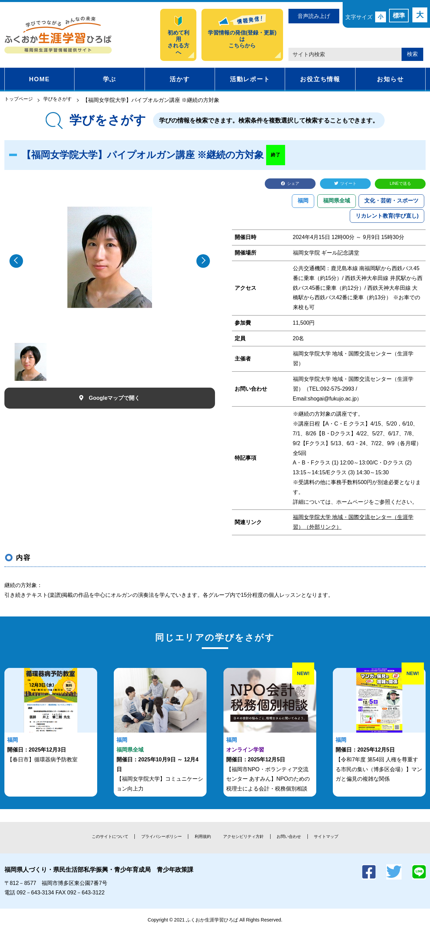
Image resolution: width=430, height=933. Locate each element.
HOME (39, 79)
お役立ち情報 (320, 79)
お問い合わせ (294, 838)
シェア (294, 184)
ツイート (349, 184)
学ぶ (109, 79)
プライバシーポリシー (158, 838)
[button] (203, 261)
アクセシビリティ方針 (246, 838)
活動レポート (250, 79)
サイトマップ (334, 838)
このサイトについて (103, 838)
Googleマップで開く (114, 398)
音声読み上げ (314, 16)
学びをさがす (64, 100)
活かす (180, 79)
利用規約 (202, 838)
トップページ (20, 100)
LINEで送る (400, 184)
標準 (399, 15)
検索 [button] (412, 54)
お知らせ (390, 79)
